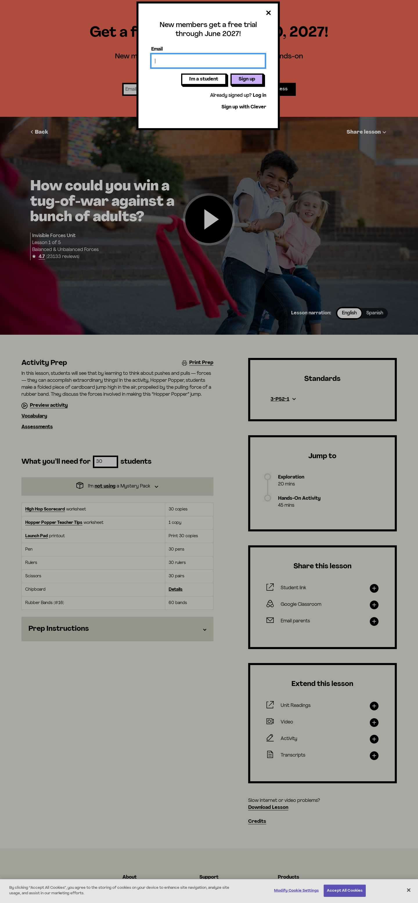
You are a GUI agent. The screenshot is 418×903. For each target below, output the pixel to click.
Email (157, 49)
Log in (259, 95)
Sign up (247, 79)
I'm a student (203, 79)
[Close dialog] (268, 13)
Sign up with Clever (243, 107)
